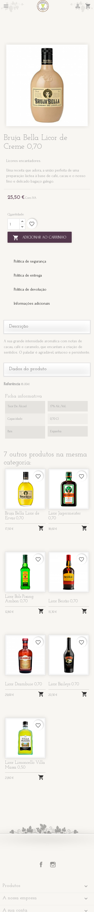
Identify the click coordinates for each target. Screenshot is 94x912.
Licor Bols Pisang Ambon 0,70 (19, 575)
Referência (12, 360)
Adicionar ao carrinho (39, 214)
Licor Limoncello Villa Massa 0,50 (25, 741)
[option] (47, 61)
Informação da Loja (23, 898)
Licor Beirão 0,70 (63, 577)
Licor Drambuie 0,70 (23, 660)
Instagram (53, 841)
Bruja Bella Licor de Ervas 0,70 (22, 492)
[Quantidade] (14, 200)
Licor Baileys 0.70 (63, 660)
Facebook (41, 841)
